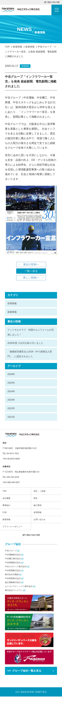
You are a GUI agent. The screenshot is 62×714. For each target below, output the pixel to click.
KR (58, 2)
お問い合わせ (39, 519)
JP (45, 2)
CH (53, 2)
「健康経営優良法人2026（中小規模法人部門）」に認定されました (29, 354)
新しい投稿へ (31, 277)
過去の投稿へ (31, 264)
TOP (4, 491)
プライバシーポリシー (12, 526)
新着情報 (12, 312)
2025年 (11, 382)
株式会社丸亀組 (12, 574)
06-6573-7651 (13, 453)
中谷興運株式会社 (13, 562)
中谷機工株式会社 (13, 558)
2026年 (11, 374)
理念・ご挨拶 (39, 491)
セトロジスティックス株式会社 (19, 586)
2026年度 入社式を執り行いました (25, 343)
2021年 (11, 417)
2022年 (11, 408)
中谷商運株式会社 (13, 570)
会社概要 (6, 498)
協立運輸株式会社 (13, 582)
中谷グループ (11, 551)
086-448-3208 (13, 477)
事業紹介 (6, 505)
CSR (4, 512)
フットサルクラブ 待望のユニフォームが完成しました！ (30, 332)
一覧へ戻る (31, 271)
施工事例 (37, 505)
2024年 (11, 391)
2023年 (11, 399)
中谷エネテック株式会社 (16, 566)
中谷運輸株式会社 (13, 554)
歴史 (36, 498)
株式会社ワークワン (14, 590)
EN (49, 2)
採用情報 (12, 303)
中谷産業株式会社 (13, 578)
